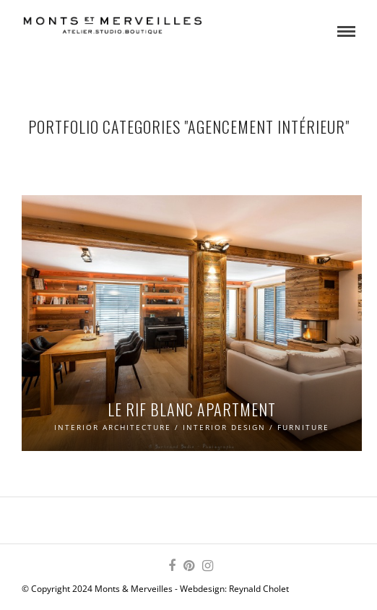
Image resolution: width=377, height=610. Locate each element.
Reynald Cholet (259, 589)
